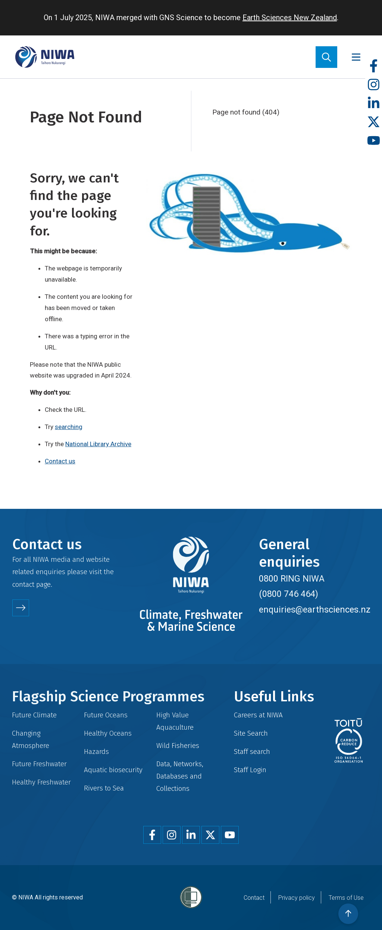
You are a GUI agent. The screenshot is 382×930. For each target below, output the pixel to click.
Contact (254, 897)
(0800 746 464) (288, 594)
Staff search (252, 751)
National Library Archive (98, 444)
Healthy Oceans (108, 733)
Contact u (58, 461)
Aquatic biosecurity (113, 769)
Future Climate (34, 715)
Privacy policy (296, 897)
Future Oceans (106, 715)
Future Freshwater (39, 764)
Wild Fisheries (177, 745)
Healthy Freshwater (41, 782)
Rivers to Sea (104, 788)
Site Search (251, 733)
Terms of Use (346, 897)
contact (23, 584)
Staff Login (250, 769)
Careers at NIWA (258, 715)
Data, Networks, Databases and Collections (179, 776)
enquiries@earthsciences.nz (314, 609)
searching (68, 426)
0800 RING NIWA (292, 578)
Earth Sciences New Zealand (289, 17)
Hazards (96, 751)
